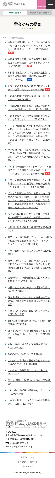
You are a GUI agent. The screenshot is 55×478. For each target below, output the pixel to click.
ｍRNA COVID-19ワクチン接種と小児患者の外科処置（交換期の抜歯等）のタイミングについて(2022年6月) (29, 217)
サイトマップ (27, 466)
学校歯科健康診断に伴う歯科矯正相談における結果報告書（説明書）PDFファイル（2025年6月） (29, 62)
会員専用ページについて (27, 462)
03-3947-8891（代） (20, 443)
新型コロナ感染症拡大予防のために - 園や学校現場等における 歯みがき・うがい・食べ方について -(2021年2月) (30, 241)
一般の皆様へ (15, 13)
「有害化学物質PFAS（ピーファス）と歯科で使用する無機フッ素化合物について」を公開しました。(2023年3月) (29, 170)
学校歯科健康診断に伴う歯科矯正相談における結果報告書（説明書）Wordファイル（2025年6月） (29, 76)
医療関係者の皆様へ (39, 13)
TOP (5, 37)
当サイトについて (28, 457)
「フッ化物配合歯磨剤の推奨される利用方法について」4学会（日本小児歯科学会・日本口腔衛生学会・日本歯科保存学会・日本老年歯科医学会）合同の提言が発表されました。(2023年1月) (29, 200)
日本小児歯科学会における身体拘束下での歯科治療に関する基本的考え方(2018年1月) (29, 301)
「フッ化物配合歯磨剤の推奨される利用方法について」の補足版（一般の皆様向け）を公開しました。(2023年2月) (29, 183)
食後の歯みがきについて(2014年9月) (27, 354)
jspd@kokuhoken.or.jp (22, 446)
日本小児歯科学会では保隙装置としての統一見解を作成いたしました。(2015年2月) (29, 334)
